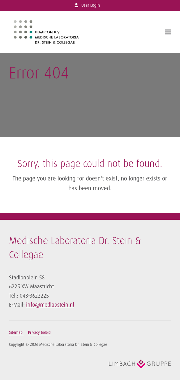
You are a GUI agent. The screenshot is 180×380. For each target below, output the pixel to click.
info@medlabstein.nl (50, 304)
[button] (168, 31)
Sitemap (16, 332)
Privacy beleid (39, 332)
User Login (90, 5)
